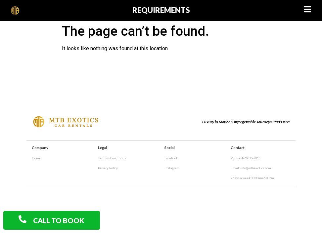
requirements (161, 10)
